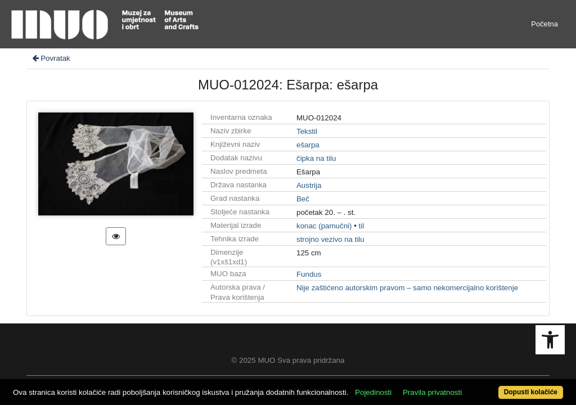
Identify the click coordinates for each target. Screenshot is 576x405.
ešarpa (308, 145)
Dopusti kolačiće (499, 386)
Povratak (50, 58)
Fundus (308, 274)
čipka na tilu (316, 158)
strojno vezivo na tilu (330, 239)
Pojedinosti (402, 372)
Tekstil (306, 131)
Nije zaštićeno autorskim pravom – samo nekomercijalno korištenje (407, 288)
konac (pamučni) (324, 226)
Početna (544, 24)
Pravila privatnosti (460, 372)
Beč (302, 199)
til (361, 226)
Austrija (308, 185)
